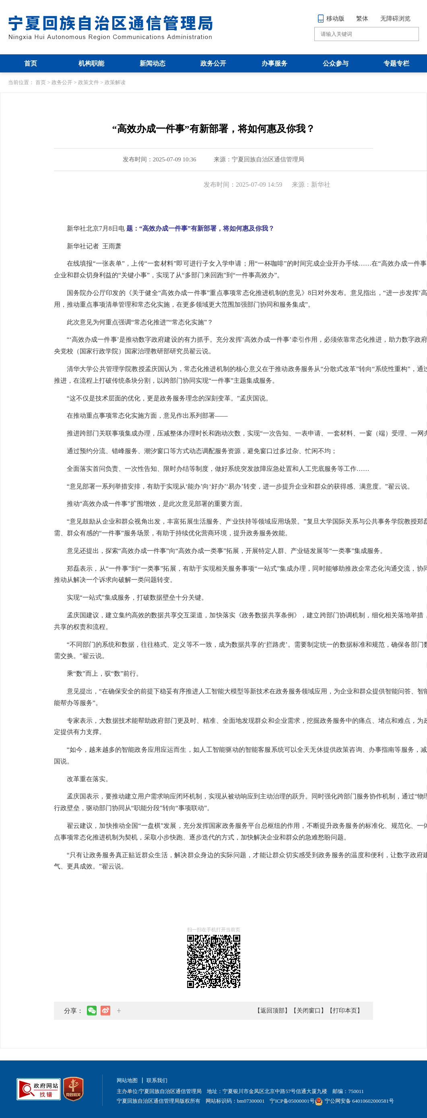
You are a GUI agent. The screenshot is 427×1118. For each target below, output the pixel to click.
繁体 (362, 18)
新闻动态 (152, 63)
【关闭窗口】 (309, 1010)
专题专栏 (396, 63)
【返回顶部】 (272, 1010)
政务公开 (213, 63)
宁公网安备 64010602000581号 (354, 1101)
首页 (30, 63)
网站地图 (127, 1080)
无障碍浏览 (395, 18)
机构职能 (91, 63)
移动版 (331, 18)
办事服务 (274, 63)
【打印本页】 (345, 1010)
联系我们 (156, 1080)
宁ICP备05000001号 (292, 1101)
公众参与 (336, 63)
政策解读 (115, 82)
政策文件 (88, 82)
